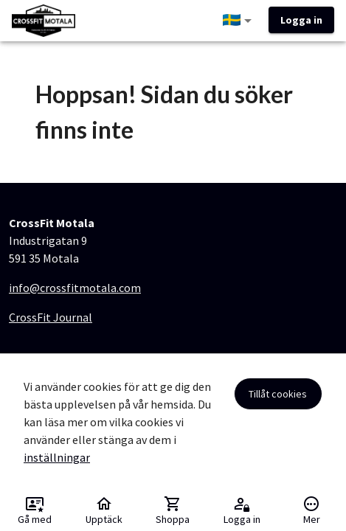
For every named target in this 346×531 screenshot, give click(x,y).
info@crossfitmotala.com (75, 287)
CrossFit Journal (50, 317)
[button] (240, 21)
